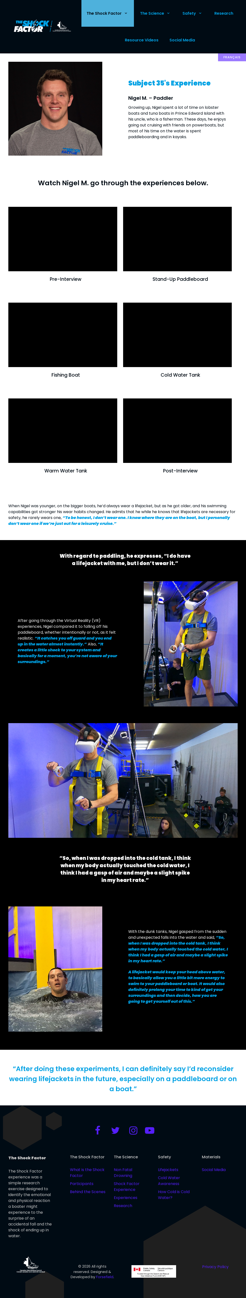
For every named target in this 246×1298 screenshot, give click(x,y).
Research (123, 1206)
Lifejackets (168, 1170)
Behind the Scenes (87, 1192)
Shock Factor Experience (127, 1186)
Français (232, 57)
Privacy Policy (215, 1267)
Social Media (214, 1170)
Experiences (125, 1197)
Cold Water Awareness (169, 1181)
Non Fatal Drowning (123, 1172)
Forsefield (104, 1276)
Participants (81, 1184)
